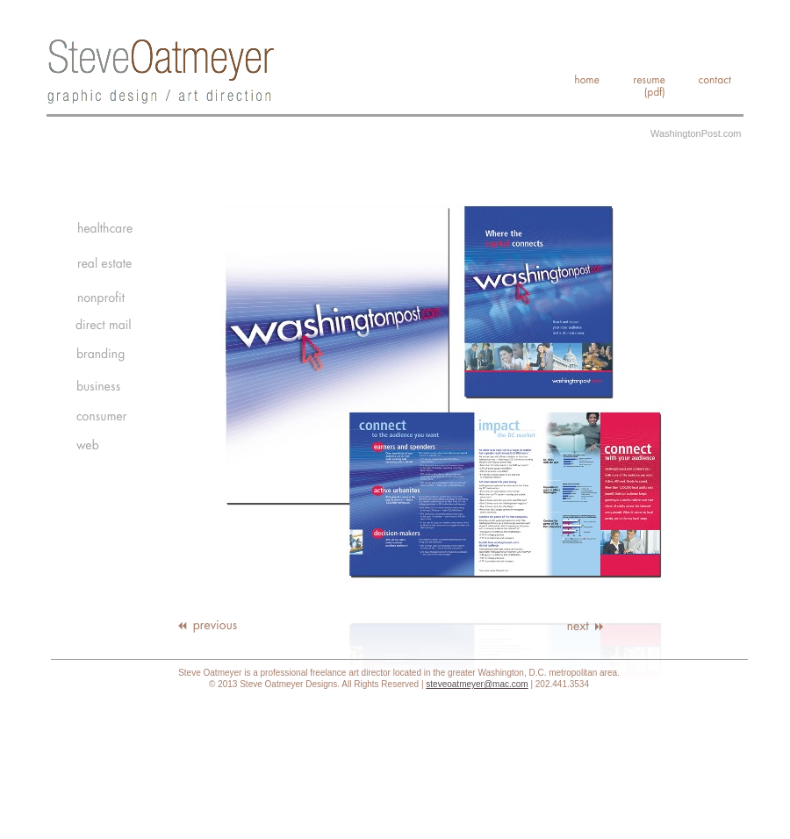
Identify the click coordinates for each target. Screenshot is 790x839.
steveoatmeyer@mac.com (477, 684)
